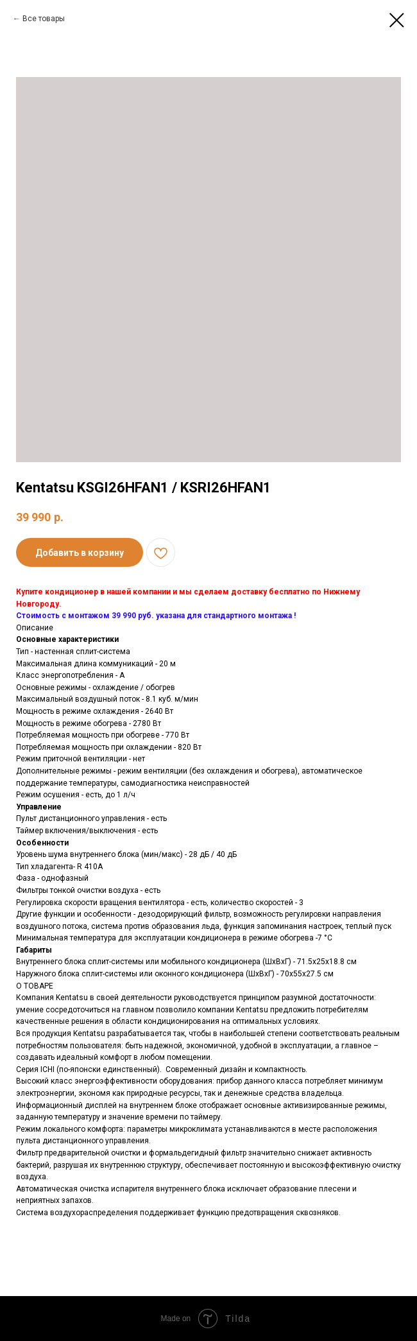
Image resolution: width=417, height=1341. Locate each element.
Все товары (43, 18)
